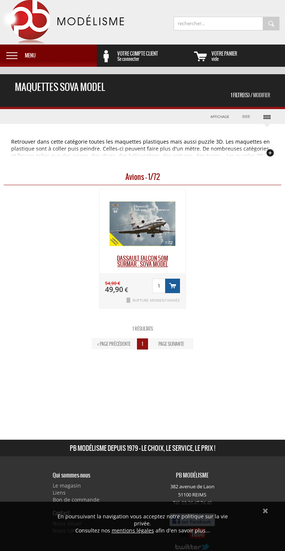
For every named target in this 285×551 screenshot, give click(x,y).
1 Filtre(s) (250, 95)
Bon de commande (76, 499)
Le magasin (67, 485)
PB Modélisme (62, 22)
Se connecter (154, 56)
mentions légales (133, 530)
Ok (265, 510)
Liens (59, 492)
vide (248, 56)
